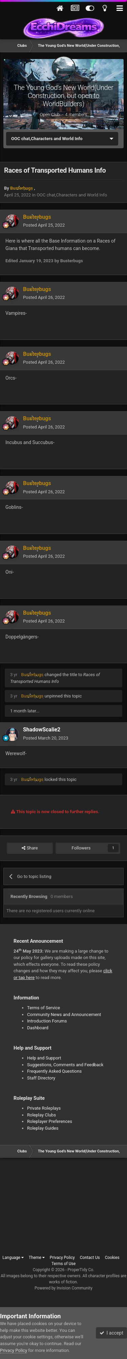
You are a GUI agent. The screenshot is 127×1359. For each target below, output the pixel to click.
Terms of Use (63, 1263)
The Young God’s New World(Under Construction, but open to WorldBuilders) (63, 95)
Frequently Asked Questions (54, 1071)
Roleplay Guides (42, 1128)
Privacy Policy (62, 1257)
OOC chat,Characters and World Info (72, 194)
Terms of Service (43, 1007)
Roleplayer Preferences (49, 1121)
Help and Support (44, 1057)
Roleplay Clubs (41, 1114)
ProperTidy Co (80, 1269)
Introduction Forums (47, 1020)
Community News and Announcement (64, 1014)
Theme (37, 1257)
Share (30, 848)
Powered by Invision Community (63, 1288)
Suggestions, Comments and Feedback (65, 1064)
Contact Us (90, 1257)
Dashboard (37, 1027)
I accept (111, 1333)
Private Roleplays (44, 1108)
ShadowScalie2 (41, 729)
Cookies (112, 1257)
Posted (44, 225)
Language (13, 1257)
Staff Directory (41, 1077)
